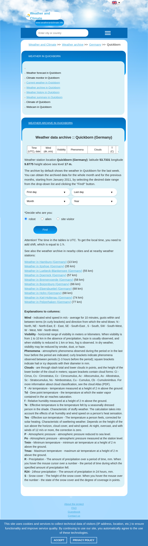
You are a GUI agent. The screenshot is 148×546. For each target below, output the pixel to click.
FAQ (73, 508)
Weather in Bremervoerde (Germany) (49, 279)
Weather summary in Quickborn (44, 97)
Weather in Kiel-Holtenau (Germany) (48, 297)
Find (45, 229)
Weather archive (73, 44)
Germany (95, 44)
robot (30, 219)
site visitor (65, 219)
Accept (59, 540)
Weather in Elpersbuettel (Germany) (48, 288)
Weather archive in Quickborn (43, 87)
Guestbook (74, 511)
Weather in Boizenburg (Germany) (47, 284)
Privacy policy (83, 540)
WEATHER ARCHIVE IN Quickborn (50, 123)
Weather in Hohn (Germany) (43, 293)
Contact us (74, 515)
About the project (74, 504)
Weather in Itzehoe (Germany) (44, 266)
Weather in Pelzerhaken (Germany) (48, 302)
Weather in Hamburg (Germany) (46, 261)
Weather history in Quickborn (42, 92)
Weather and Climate (43, 44)
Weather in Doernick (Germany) (45, 275)
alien (46, 219)
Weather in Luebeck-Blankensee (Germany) (53, 270)
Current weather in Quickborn (43, 82)
